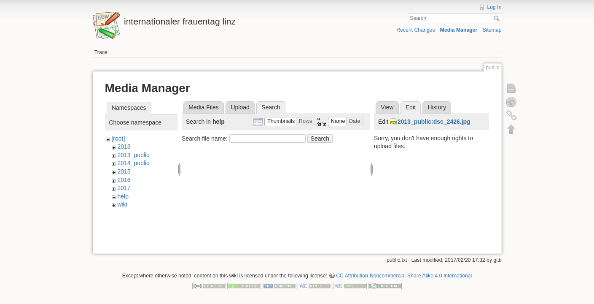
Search (498, 18)
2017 (123, 188)
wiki (122, 204)
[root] (118, 138)
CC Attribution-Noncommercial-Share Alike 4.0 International (404, 273)
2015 (123, 171)
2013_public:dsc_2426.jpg (434, 121)
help (122, 196)
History (437, 107)
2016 (123, 179)
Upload (240, 107)
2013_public (133, 155)
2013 (123, 146)
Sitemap (492, 30)
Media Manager (459, 30)
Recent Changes (415, 30)
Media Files (203, 107)
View (387, 107)
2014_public (133, 163)
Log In (494, 7)
